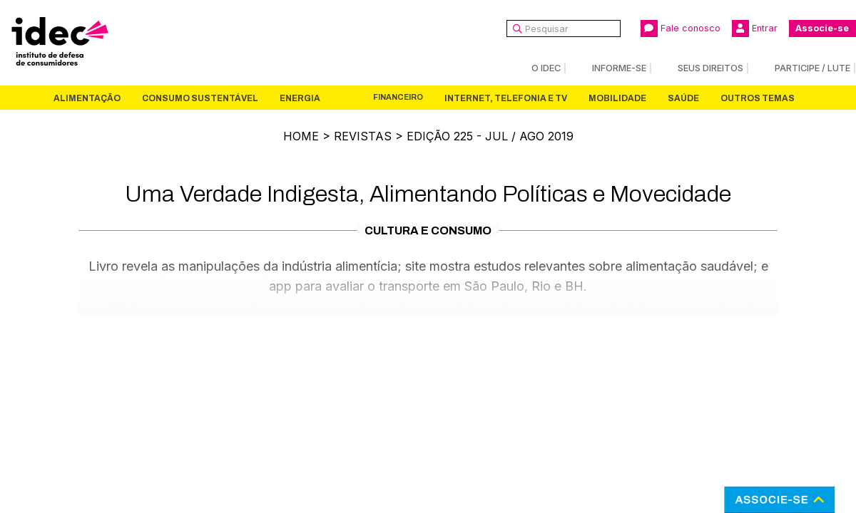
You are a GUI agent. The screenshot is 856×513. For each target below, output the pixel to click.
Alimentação (87, 98)
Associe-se (822, 28)
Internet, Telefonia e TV (505, 98)
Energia (300, 98)
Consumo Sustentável (200, 98)
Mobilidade (617, 98)
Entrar (755, 28)
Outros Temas (757, 98)
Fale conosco (680, 28)
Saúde (683, 98)
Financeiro (398, 97)
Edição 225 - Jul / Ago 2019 (490, 136)
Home (301, 136)
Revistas (363, 136)
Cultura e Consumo (428, 230)
